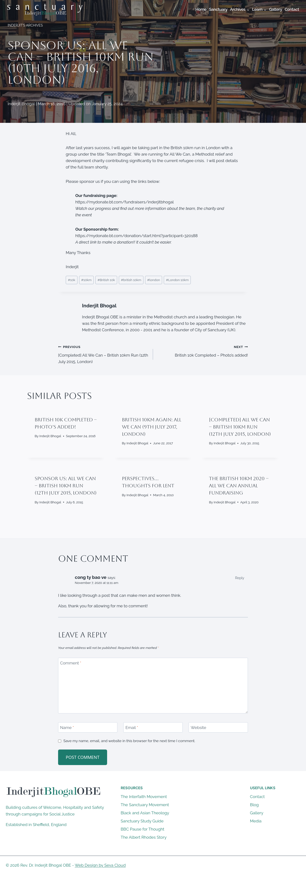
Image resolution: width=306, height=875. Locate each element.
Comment (70, 663)
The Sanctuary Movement (145, 804)
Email (132, 727)
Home (201, 9)
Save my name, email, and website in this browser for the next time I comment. (129, 741)
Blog (254, 804)
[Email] (153, 727)
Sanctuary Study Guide (142, 821)
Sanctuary (218, 9)
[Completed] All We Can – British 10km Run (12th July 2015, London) (103, 353)
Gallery (275, 9)
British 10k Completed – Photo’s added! (202, 350)
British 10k (106, 280)
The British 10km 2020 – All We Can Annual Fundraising (239, 486)
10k (71, 280)
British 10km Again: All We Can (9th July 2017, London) (151, 427)
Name (67, 727)
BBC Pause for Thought (142, 829)
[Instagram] (296, 865)
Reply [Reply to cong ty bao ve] (239, 578)
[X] (287, 865)
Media (256, 821)
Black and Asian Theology (145, 812)
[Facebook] (277, 865)
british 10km (131, 280)
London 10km (177, 280)
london (153, 280)
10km (86, 280)
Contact (292, 9)
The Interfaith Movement (144, 796)
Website (198, 727)
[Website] (218, 727)
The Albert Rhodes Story (144, 837)
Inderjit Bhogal (99, 306)
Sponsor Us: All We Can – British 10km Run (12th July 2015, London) (66, 486)
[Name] (87, 727)
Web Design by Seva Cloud (100, 865)
